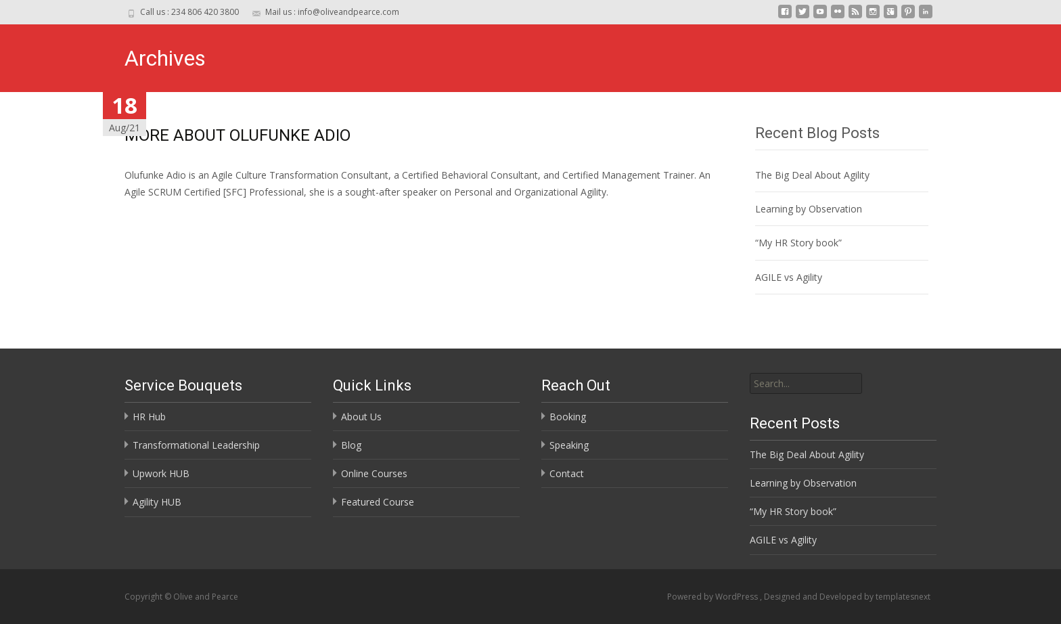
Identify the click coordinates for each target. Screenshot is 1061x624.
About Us (361, 416)
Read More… (155, 216)
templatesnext (903, 596)
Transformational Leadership (196, 445)
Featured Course (377, 501)
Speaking (569, 445)
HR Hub (149, 416)
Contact (566, 473)
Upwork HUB (161, 473)
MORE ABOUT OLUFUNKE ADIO (238, 135)
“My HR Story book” (798, 242)
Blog (351, 445)
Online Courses (374, 473)
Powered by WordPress (713, 596)
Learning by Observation (808, 208)
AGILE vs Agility (788, 277)
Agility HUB (157, 501)
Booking (567, 416)
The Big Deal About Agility (812, 175)
